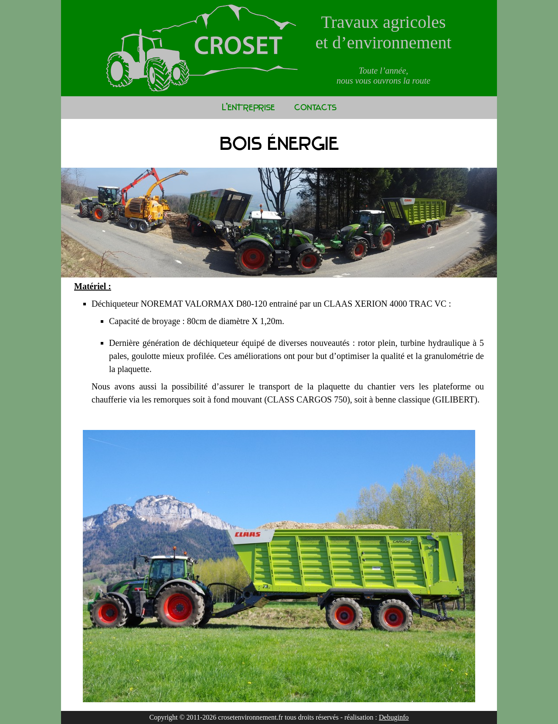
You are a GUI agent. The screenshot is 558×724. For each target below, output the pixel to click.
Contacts (315, 107)
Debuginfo (393, 717)
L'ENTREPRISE (248, 107)
